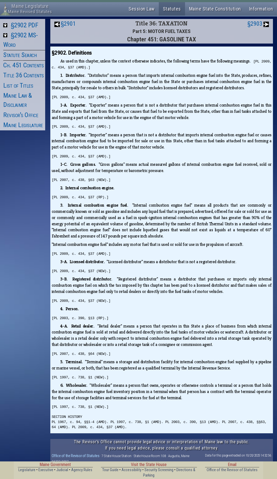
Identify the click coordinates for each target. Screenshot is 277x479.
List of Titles (18, 85)
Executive (45, 470)
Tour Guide (110, 470)
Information (261, 9)
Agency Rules (81, 470)
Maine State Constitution (215, 9)
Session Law (141, 9)
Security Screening (158, 470)
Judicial (62, 470)
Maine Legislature (23, 125)
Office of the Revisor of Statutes (76, 455)
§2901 (68, 23)
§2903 (255, 23)
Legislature (26, 470)
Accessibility (131, 470)
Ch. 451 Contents (23, 65)
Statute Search (20, 55)
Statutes (172, 9)
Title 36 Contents (23, 75)
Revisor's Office (20, 115)
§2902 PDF (24, 25)
